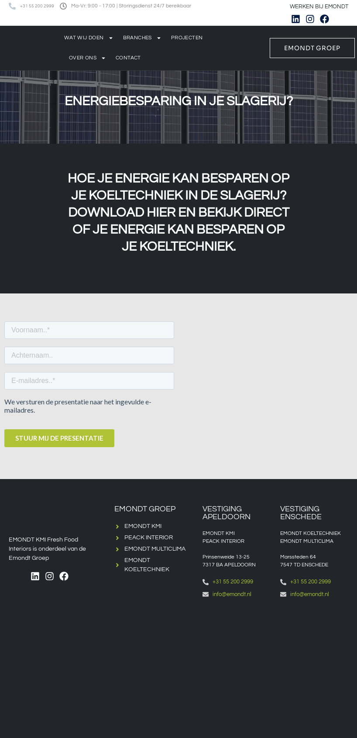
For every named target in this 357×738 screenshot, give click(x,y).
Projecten (187, 38)
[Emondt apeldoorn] (237, 651)
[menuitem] (345, 19)
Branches (142, 38)
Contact (128, 58)
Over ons (87, 58)
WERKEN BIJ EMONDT (319, 6)
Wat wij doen (88, 38)
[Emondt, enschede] (314, 651)
